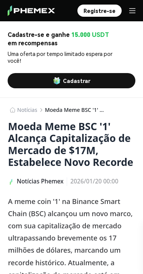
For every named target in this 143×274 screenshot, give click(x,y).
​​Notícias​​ (27, 109)
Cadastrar (71, 80)
